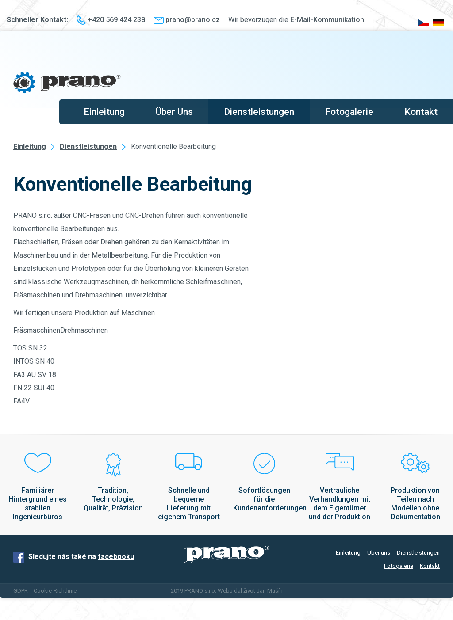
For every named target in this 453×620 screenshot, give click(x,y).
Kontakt (421, 112)
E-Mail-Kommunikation (327, 19)
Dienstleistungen (259, 112)
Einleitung (104, 112)
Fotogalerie (349, 112)
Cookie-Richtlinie (55, 590)
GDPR (20, 590)
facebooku (116, 556)
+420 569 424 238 (116, 19)
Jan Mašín (270, 590)
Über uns (378, 552)
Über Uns (174, 112)
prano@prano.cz (192, 19)
